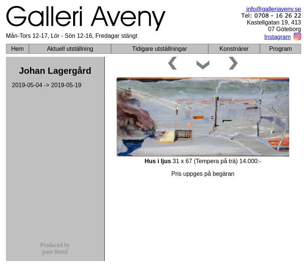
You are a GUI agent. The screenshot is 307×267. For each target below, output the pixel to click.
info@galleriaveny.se (273, 9)
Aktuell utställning (70, 49)
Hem (17, 49)
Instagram (277, 37)
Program (280, 49)
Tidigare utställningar (159, 49)
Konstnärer (233, 49)
